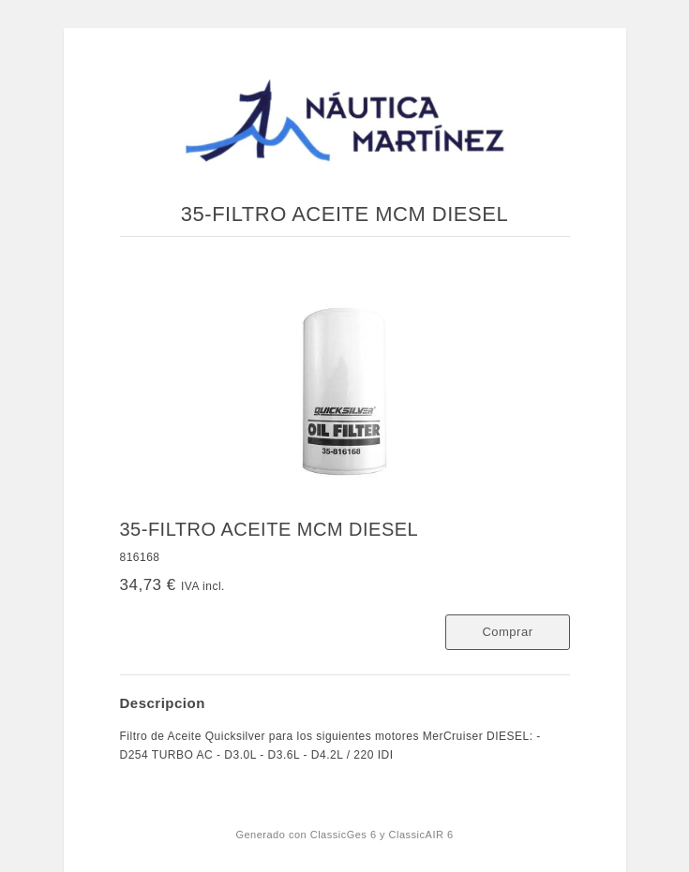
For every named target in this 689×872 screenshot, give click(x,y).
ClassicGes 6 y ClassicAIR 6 (382, 834)
